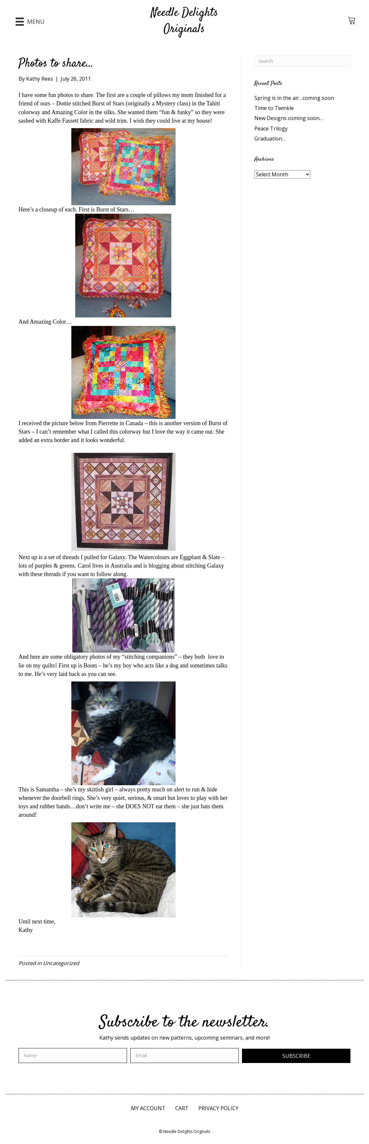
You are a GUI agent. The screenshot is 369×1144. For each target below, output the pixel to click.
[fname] (73, 1055)
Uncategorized (61, 963)
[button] (296, 1056)
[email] (184, 1055)
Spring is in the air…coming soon (294, 97)
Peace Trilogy (271, 128)
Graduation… (270, 138)
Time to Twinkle (274, 108)
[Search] (302, 61)
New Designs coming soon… (288, 118)
